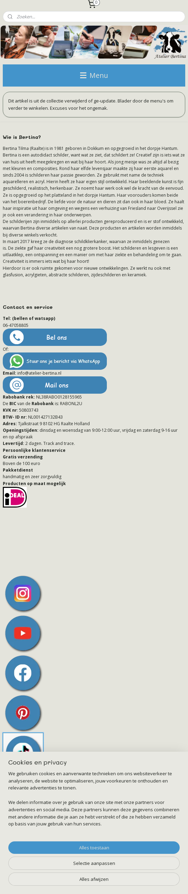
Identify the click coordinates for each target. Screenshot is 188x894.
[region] (94, 801)
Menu (94, 75)
